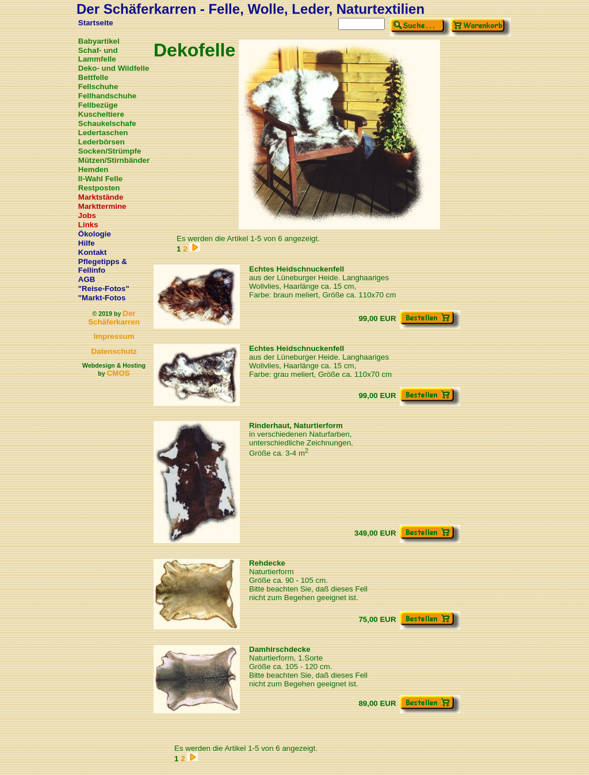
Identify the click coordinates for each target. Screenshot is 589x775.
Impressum (113, 336)
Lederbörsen (101, 142)
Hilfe (86, 243)
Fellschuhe (98, 86)
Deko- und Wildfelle (114, 68)
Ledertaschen (103, 132)
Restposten (99, 188)
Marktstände (101, 197)
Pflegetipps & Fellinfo (102, 265)
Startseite (95, 22)
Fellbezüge (98, 105)
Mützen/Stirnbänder (114, 160)
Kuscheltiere (101, 114)
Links (88, 224)
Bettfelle (93, 77)
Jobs (87, 215)
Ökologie (94, 234)
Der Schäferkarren (114, 317)
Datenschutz (113, 351)
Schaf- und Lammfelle (98, 54)
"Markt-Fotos (102, 297)
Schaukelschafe (107, 123)
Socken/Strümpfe (109, 151)
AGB (86, 279)
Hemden (93, 169)
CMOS (118, 373)
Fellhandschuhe (107, 95)
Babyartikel (99, 41)
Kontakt (92, 252)
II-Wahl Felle (100, 178)
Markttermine (102, 206)
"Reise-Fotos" (103, 288)
